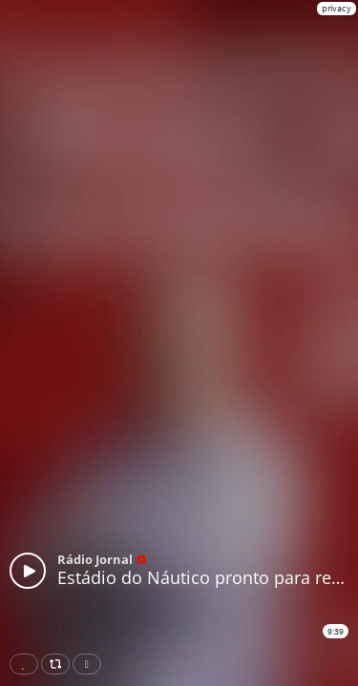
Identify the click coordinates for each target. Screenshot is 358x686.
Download (90, 664)
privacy (336, 8)
